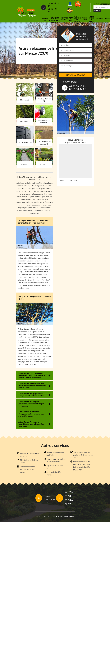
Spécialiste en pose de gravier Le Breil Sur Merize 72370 (83, 455)
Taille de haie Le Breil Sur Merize (29, 461)
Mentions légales (67, 516)
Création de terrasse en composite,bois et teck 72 (54, 19)
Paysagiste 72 (99, 19)
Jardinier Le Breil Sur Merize (53, 473)
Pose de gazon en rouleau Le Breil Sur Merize (55, 460)
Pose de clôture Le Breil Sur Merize (55, 453)
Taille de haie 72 (71, 19)
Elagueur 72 (45, 19)
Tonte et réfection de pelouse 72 (77, 19)
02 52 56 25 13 (53, 4)
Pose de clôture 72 (84, 19)
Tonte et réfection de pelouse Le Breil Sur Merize (27, 469)
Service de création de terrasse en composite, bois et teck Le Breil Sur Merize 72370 (82, 466)
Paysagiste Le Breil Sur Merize (54, 466)
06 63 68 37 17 (53, 10)
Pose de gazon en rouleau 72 (91, 19)
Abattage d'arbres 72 (64, 19)
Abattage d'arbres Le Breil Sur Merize (29, 454)
